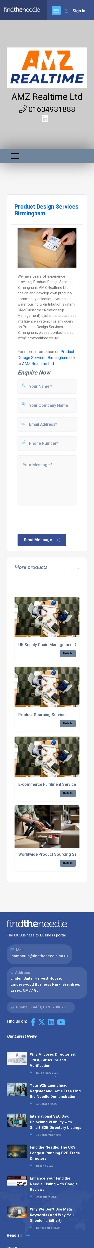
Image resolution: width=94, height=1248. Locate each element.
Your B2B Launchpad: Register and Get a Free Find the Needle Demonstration (55, 1091)
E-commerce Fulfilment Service (47, 784)
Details (68, 653)
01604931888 (47, 109)
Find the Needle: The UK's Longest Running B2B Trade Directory (55, 1153)
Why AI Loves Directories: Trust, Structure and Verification (53, 1060)
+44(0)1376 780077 (48, 1007)
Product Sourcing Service (41, 714)
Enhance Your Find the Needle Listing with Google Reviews (54, 1184)
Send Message (42, 539)
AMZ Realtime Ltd (47, 97)
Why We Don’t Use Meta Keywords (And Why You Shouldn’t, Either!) (52, 1215)
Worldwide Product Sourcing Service (52, 854)
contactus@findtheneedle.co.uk (40, 956)
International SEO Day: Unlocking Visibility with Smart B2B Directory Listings (55, 1122)
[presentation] (55, 519)
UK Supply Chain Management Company (55, 644)
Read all (18, 1235)
